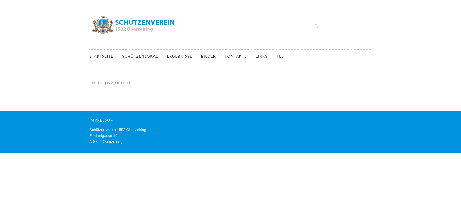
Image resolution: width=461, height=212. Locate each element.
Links (262, 56)
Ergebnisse (179, 56)
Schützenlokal (140, 56)
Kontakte (236, 56)
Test (281, 56)
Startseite (101, 56)
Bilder (208, 56)
